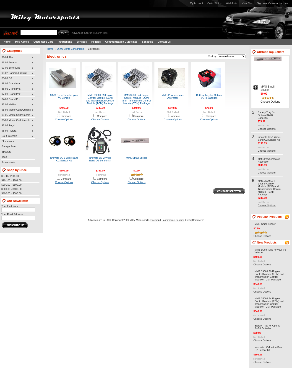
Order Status (214, 3)
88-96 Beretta (17, 62)
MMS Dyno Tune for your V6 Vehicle (64, 96)
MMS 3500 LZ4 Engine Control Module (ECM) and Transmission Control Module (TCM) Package (136, 99)
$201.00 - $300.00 (11, 184)
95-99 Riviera (17, 130)
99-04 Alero (17, 57)
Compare (66, 116)
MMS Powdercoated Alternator (173, 96)
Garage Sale (9, 146)
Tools (4, 156)
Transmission (9, 162)
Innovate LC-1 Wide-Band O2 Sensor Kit (64, 159)
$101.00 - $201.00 (11, 180)
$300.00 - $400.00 (11, 189)
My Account (196, 3)
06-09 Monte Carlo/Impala (17, 120)
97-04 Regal (17, 125)
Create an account (278, 3)
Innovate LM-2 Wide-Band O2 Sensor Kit (100, 159)
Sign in (261, 3)
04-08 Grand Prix (17, 99)
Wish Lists (231, 3)
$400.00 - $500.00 (11, 193)
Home (50, 49)
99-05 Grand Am (17, 83)
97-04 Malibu (17, 104)
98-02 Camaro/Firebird (17, 73)
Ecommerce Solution (173, 220)
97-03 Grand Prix (17, 94)
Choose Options (64, 119)
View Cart (247, 3)
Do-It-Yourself (17, 136)
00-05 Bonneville (17, 68)
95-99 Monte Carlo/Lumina (17, 109)
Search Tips (100, 32)
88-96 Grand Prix (17, 89)
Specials (6, 151)
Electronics (8, 141)
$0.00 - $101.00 (10, 176)
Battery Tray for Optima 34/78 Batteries (209, 96)
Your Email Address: (12, 214)
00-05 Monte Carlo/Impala (17, 115)
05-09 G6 (17, 78)
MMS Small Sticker (136, 157)
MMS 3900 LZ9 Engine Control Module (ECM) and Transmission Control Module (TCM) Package (100, 99)
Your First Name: (10, 206)
